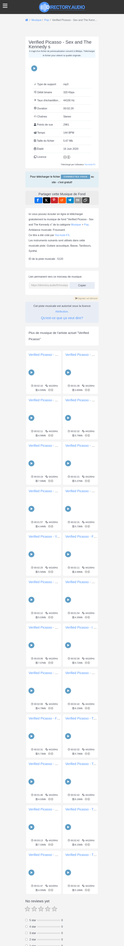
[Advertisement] (62, 918)
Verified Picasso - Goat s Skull (51, 809)
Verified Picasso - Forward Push (52, 718)
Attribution (61, 311)
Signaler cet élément (86, 298)
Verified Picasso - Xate (45, 582)
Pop (86, 224)
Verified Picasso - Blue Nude (86, 400)
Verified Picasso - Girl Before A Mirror (56, 400)
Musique (76, 224)
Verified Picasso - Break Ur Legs (52, 445)
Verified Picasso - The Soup (85, 855)
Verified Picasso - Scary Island (87, 354)
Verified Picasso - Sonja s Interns (53, 673)
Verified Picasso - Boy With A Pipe (90, 673)
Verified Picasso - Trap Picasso (88, 809)
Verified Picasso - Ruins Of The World (56, 627)
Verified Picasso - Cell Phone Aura (90, 445)
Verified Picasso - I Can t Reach (88, 627)
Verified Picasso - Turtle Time (86, 718)
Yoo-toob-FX (89, 164)
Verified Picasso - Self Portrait (50, 491)
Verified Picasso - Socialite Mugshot (55, 354)
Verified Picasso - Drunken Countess (55, 855)
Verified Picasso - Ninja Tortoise (52, 764)
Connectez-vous (75, 176)
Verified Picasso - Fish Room (86, 536)
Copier (82, 284)
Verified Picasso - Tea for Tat (86, 764)
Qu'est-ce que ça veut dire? (62, 318)
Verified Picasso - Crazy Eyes (86, 582)
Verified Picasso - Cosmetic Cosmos (91, 491)
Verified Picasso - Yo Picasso (50, 536)
